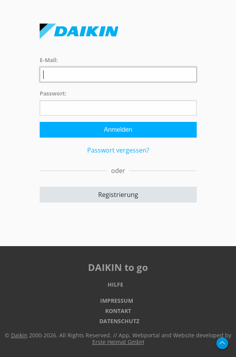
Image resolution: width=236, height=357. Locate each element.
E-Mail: (49, 60)
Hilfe (115, 284)
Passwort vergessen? (118, 150)
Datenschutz (119, 321)
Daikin (19, 335)
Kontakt (118, 311)
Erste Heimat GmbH (118, 342)
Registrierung (118, 194)
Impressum (116, 300)
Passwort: (53, 93)
